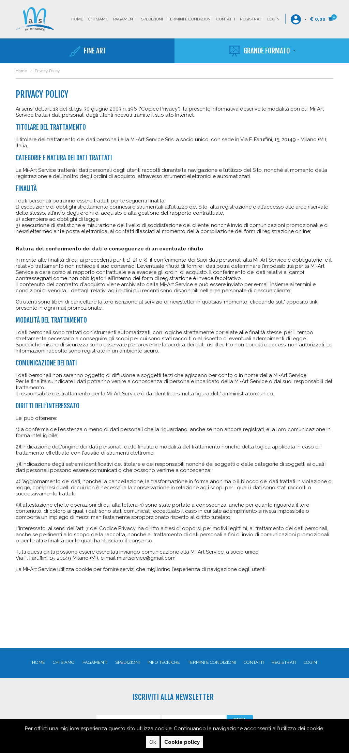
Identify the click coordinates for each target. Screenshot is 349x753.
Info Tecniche (164, 662)
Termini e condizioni (190, 19)
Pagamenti (124, 19)
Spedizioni (152, 19)
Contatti (225, 19)
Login (273, 19)
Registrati (251, 19)
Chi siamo (98, 19)
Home (77, 19)
